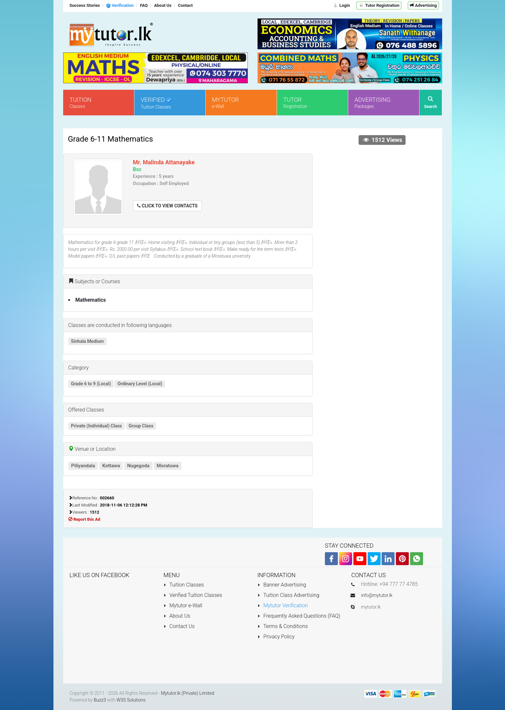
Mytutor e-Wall (183, 605)
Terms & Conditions (283, 626)
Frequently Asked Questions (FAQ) (299, 616)
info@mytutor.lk (377, 595)
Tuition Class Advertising (288, 595)
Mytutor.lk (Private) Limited (187, 693)
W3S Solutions (131, 700)
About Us (177, 616)
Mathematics (90, 300)
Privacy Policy (276, 637)
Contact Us (179, 626)
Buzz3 (100, 700)
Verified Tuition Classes (193, 595)
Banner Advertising (282, 585)
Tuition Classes (184, 585)
